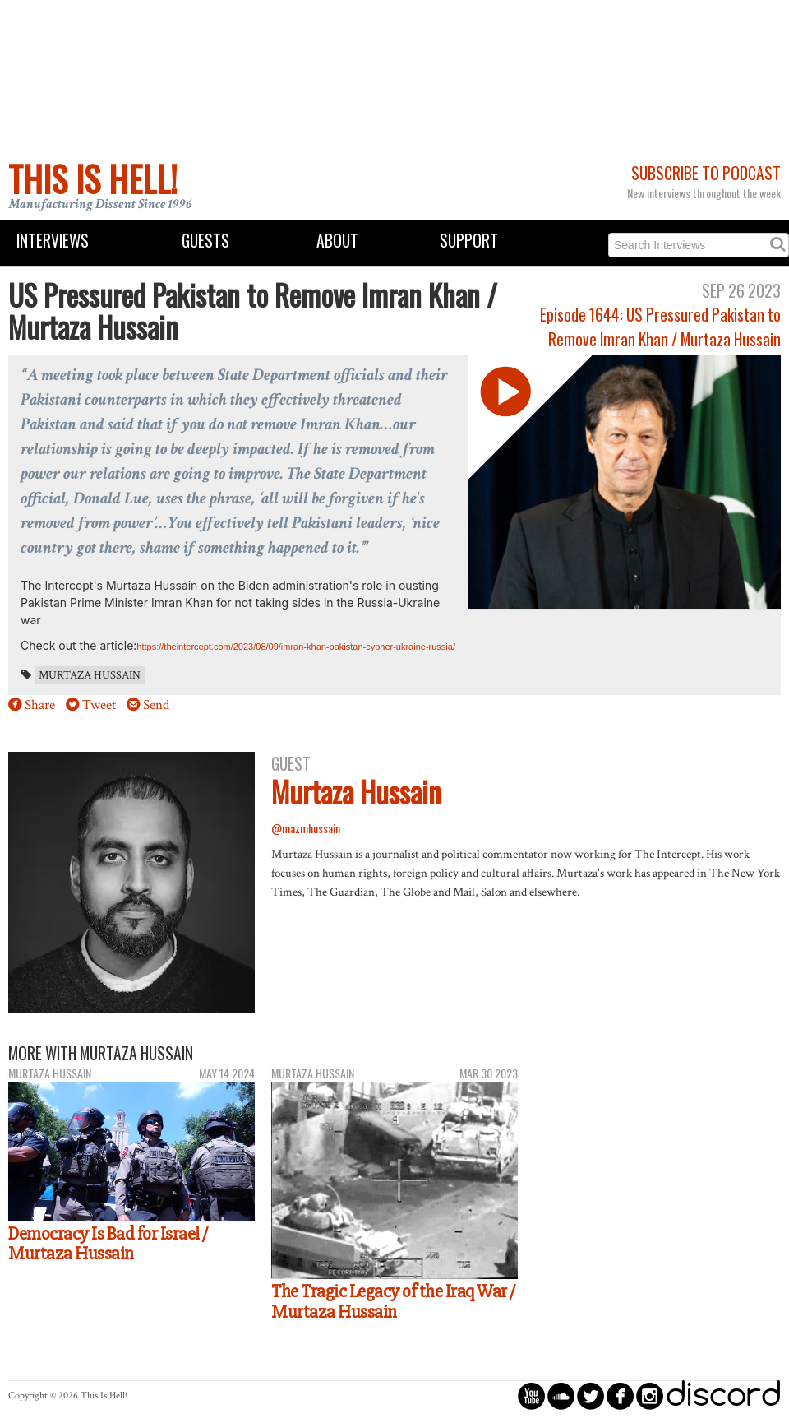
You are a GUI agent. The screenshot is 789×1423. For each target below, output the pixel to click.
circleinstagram (649, 1395)
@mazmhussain (305, 828)
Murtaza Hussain (90, 675)
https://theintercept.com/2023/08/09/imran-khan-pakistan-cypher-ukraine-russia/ (295, 646)
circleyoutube (531, 1395)
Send (156, 705)
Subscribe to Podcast (706, 173)
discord (723, 1395)
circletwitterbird (590, 1395)
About (337, 241)
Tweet (99, 705)
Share (40, 705)
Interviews (52, 241)
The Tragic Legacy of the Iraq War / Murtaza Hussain (393, 1301)
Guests (205, 241)
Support (469, 241)
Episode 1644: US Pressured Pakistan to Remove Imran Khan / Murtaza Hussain (660, 326)
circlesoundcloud (560, 1395)
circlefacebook (620, 1395)
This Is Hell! (93, 178)
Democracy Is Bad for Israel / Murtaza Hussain (108, 1244)
